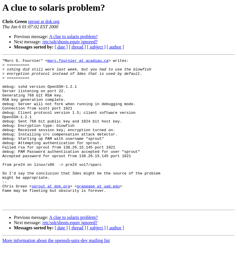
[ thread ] (77, 46)
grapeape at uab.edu (98, 212)
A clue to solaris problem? (73, 36)
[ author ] (115, 46)
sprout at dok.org (44, 21)
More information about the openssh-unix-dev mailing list (56, 269)
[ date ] (61, 46)
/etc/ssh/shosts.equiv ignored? (70, 41)
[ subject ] (96, 46)
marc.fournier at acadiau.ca (78, 61)
